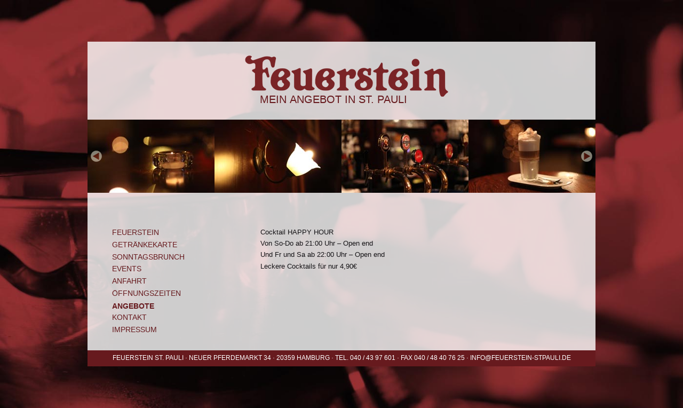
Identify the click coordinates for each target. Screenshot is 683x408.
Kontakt (129, 317)
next (586, 156)
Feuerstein (341, 67)
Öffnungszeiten (146, 293)
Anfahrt (129, 281)
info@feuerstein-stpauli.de (520, 358)
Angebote (133, 306)
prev (97, 156)
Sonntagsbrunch (148, 257)
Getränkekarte (144, 245)
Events (126, 269)
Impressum (134, 330)
